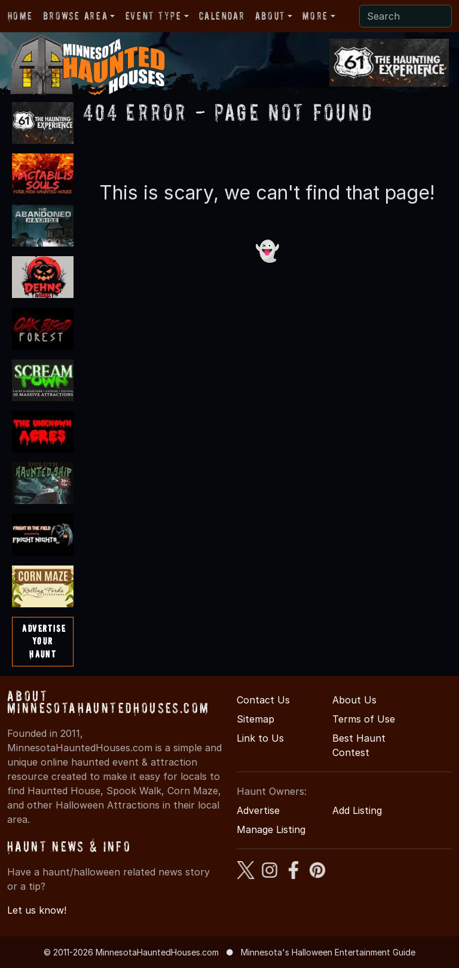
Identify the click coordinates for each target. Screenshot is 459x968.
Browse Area (75, 16)
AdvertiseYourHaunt (44, 641)
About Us (354, 700)
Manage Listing (271, 829)
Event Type (154, 16)
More (315, 16)
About (270, 16)
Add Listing (357, 810)
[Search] (405, 16)
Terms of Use (363, 719)
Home (20, 16)
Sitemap (255, 719)
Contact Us (263, 700)
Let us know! (36, 910)
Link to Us (260, 738)
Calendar (221, 16)
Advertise (258, 810)
